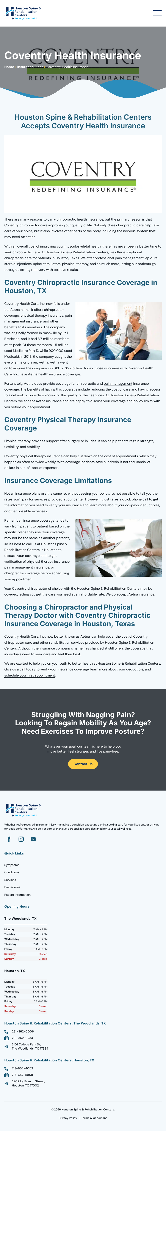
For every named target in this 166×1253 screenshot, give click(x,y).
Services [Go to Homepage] (10, 880)
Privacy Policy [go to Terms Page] (68, 1118)
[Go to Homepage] (23, 13)
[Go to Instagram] (21, 839)
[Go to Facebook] (9, 839)
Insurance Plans (30, 67)
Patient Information (17, 895)
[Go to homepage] (23, 810)
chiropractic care (18, 258)
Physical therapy (17, 441)
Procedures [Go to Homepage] (12, 887)
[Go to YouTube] (33, 839)
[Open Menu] (157, 13)
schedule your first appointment (29, 675)
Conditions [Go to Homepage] (11, 872)
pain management (118, 383)
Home (9, 67)
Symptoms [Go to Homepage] (11, 865)
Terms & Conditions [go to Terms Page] (94, 1118)
